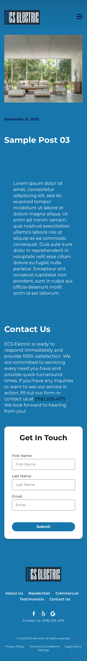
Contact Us (59, 599)
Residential (39, 593)
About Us (14, 593)
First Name (22, 456)
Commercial (67, 593)
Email (17, 496)
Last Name (21, 476)
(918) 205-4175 (51, 399)
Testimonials (32, 599)
